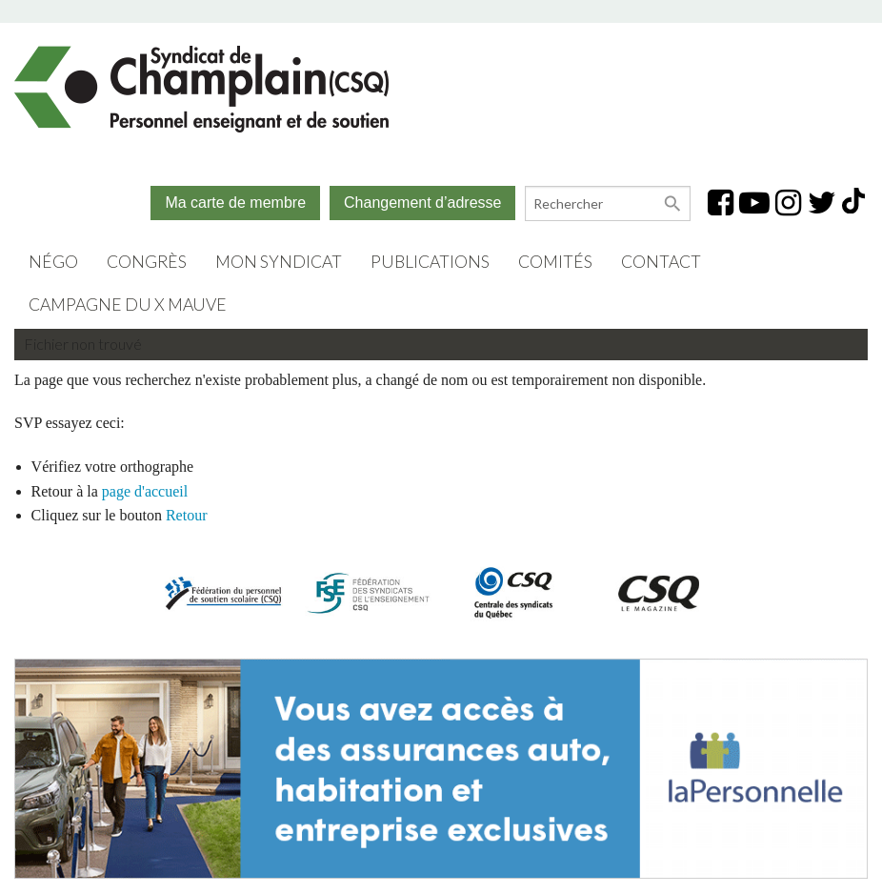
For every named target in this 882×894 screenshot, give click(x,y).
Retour (187, 515)
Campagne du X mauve (128, 305)
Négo (53, 262)
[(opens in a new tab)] (441, 766)
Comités (555, 262)
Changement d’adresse (422, 202)
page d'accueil (145, 491)
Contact (661, 262)
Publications (430, 262)
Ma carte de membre (235, 202)
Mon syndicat (278, 262)
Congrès (147, 262)
